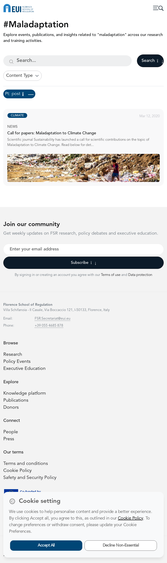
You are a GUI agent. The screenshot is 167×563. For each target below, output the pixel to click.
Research (12, 354)
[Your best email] (83, 249)
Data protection (140, 275)
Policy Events (17, 361)
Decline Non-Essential (121, 545)
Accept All (46, 545)
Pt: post (19, 94)
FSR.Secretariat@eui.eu (52, 318)
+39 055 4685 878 (49, 325)
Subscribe (83, 263)
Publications (15, 400)
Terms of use (111, 275)
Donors (11, 407)
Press (8, 439)
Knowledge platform (24, 393)
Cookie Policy (17, 470)
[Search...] (67, 60)
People (10, 432)
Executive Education (24, 368)
